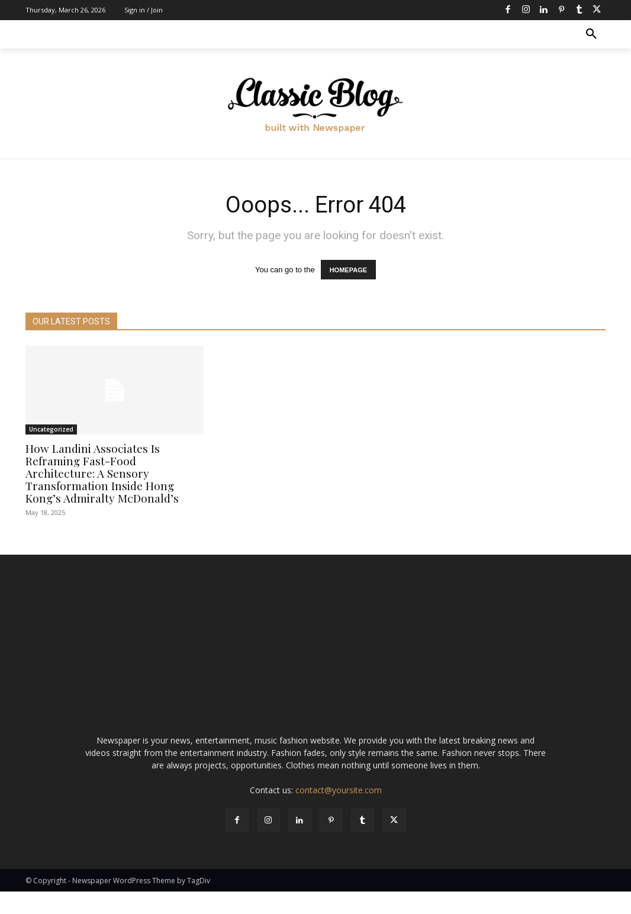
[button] (591, 34)
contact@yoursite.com (338, 812)
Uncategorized (51, 429)
